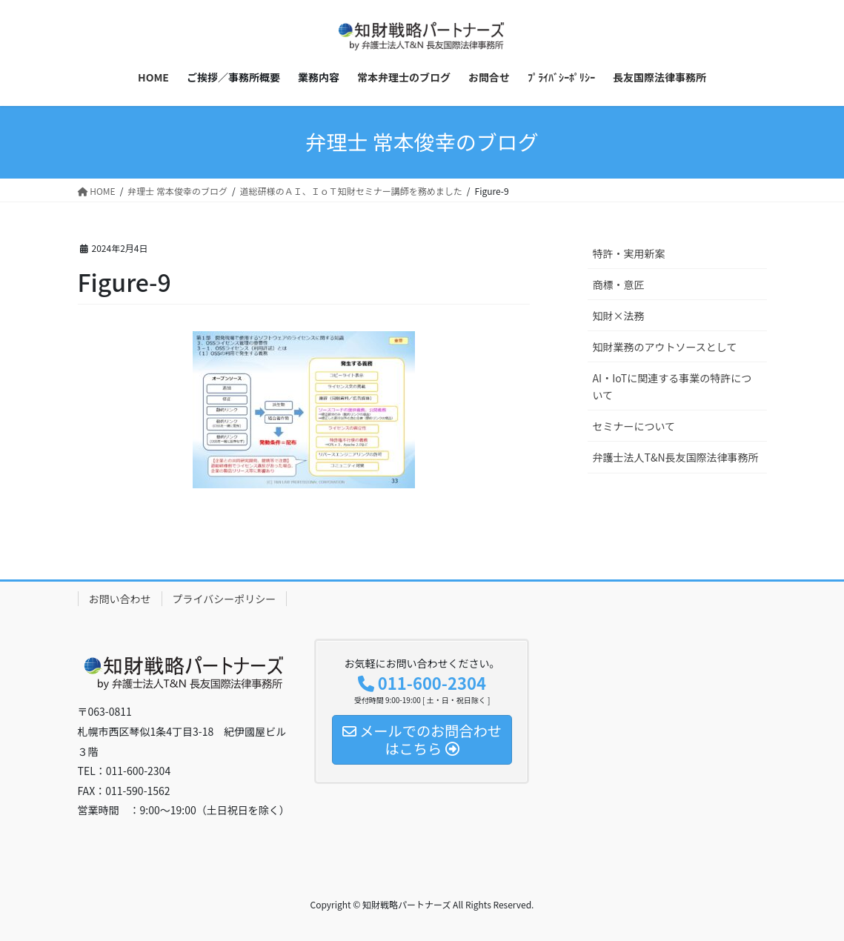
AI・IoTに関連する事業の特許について (672, 386)
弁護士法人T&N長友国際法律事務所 (676, 457)
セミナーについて (634, 426)
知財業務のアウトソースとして (665, 346)
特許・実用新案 (629, 253)
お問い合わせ (120, 598)
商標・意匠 (619, 284)
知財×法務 (619, 315)
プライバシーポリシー (224, 598)
